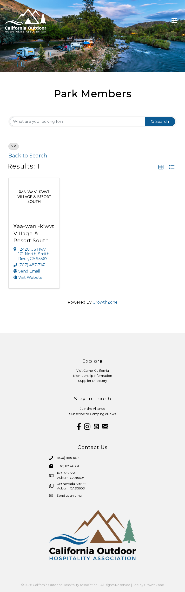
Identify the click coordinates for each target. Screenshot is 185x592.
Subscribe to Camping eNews (92, 414)
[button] (161, 167)
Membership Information (92, 375)
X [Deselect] (13, 146)
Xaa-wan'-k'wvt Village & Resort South (33, 233)
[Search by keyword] (77, 121)
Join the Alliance (92, 408)
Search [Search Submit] (160, 121)
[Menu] (174, 20)
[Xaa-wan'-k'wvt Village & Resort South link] (34, 197)
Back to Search (27, 155)
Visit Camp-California (92, 370)
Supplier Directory (92, 381)
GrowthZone (105, 302)
